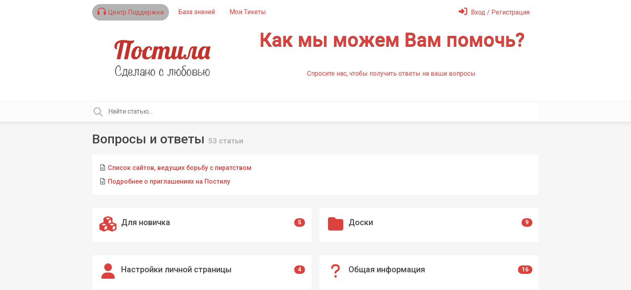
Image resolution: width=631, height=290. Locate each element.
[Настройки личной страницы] (201, 272)
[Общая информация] (429, 272)
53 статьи (225, 140)
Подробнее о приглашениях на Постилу (169, 181)
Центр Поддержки (130, 11)
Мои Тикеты (247, 12)
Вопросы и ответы (150, 139)
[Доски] (429, 225)
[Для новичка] (201, 225)
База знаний (196, 12)
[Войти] (494, 12)
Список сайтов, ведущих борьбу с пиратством (180, 168)
